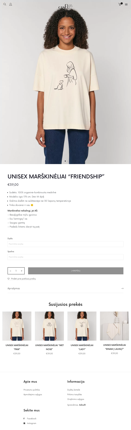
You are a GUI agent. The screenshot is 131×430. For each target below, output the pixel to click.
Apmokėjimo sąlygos (33, 394)
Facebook (31, 418)
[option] (65, 82)
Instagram (31, 423)
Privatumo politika (32, 390)
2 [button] (67, 161)
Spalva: (11, 251)
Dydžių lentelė (73, 390)
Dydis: (10, 238)
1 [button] (65, 161)
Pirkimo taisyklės (74, 394)
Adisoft (82, 405)
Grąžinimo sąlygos (75, 399)
